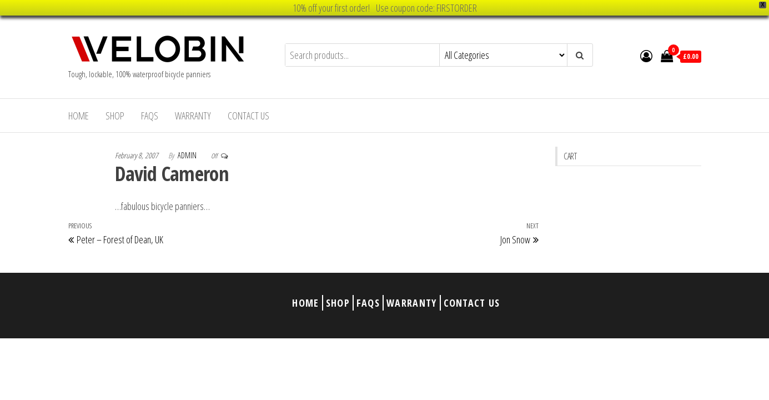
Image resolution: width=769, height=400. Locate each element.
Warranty (193, 115)
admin (188, 155)
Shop (114, 115)
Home (78, 115)
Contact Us (248, 115)
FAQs (149, 115)
